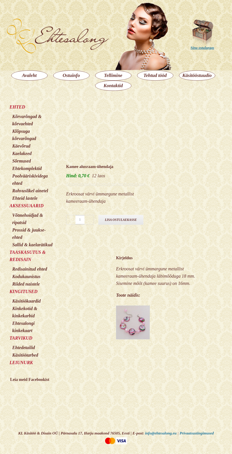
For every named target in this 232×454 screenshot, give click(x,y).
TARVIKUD (21, 338)
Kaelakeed (22, 153)
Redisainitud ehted (29, 268)
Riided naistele (26, 283)
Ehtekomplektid (27, 168)
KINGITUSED (23, 291)
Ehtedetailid (23, 347)
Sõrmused (21, 160)
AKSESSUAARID (27, 205)
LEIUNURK (21, 362)
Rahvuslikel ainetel (30, 190)
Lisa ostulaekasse (121, 220)
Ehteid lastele (25, 198)
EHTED (17, 106)
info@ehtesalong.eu (160, 433)
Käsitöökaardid (26, 301)
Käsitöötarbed (25, 355)
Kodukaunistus (26, 276)
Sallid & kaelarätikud (32, 244)
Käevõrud (21, 145)
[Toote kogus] (80, 219)
